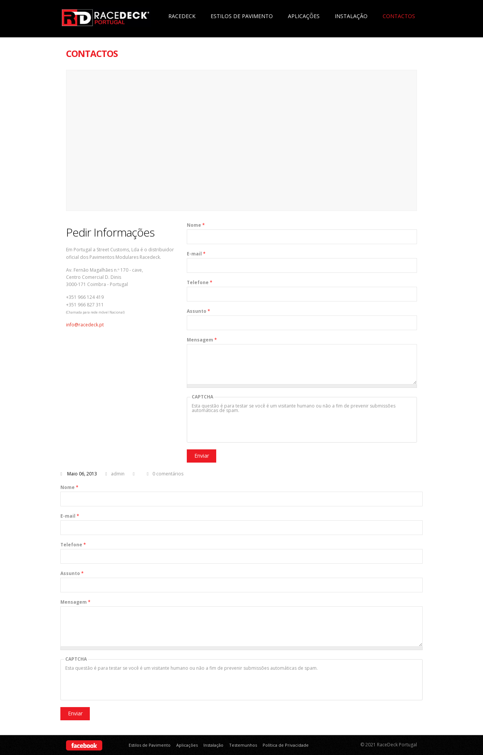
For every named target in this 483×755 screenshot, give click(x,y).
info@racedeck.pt (85, 324)
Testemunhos (243, 745)
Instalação (351, 16)
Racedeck (181, 16)
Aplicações (304, 16)
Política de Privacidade (286, 745)
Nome (196, 225)
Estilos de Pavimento (242, 16)
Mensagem (202, 340)
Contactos (399, 16)
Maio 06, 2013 (82, 474)
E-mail (196, 254)
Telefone (199, 282)
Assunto (198, 311)
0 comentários (167, 474)
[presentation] (249, 427)
